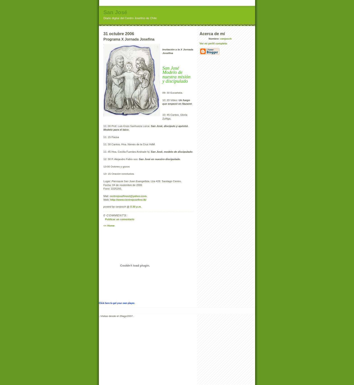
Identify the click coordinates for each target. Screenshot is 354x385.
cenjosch (226, 38)
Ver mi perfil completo (213, 43)
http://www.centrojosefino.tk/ (128, 199)
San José (115, 12)
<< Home (108, 225)
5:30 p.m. (136, 206)
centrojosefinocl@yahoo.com (128, 196)
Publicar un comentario (119, 219)
